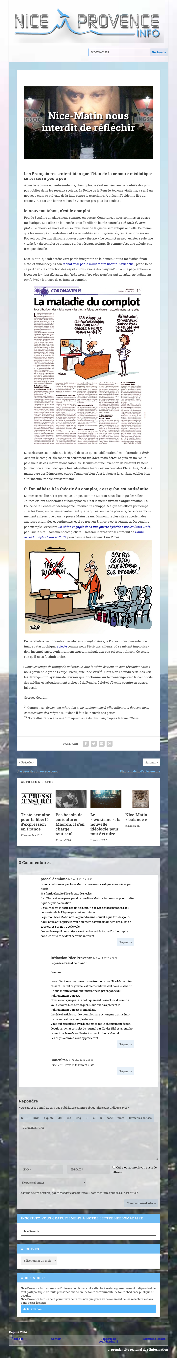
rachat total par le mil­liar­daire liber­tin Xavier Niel (99, 264)
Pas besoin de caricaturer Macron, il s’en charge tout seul (70, 824)
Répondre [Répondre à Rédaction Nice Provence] (125, 1044)
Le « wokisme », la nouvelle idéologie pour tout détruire (105, 824)
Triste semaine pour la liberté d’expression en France (35, 821)
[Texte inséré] (68, 1118)
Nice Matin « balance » (136, 817)
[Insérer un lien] (36, 1118)
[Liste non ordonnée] (87, 1118)
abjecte (62, 646)
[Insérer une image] (78, 1118)
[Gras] (22, 1118)
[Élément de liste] (101, 1118)
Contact (56, 1339)
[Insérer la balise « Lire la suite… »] (121, 1118)
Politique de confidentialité (108, 1340)
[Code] (109, 1118)
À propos (17, 1339)
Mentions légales (154, 1339)
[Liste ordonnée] (94, 1118)
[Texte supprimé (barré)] (60, 1118)
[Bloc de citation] (48, 1118)
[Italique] (28, 1118)
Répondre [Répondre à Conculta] (125, 1071)
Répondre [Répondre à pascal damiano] (125, 942)
